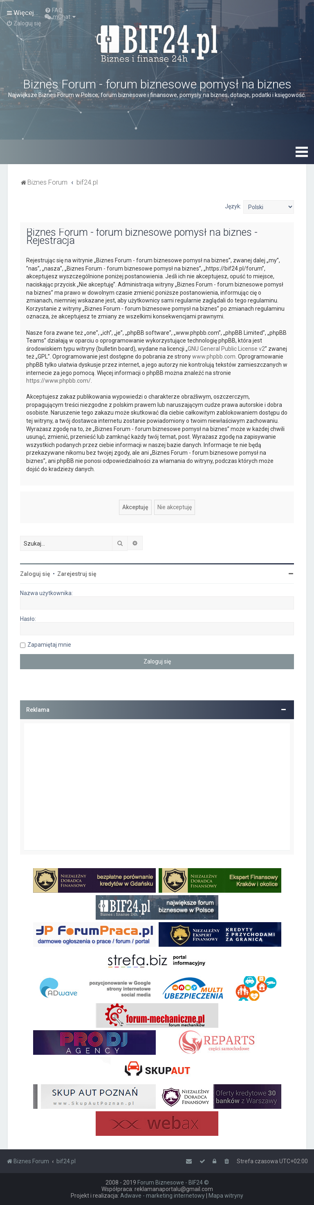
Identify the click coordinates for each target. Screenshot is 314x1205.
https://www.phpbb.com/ (58, 380)
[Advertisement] (157, 786)
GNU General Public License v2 (226, 348)
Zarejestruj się (76, 574)
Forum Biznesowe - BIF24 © (173, 1182)
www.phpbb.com (214, 356)
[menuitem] (54, 10)
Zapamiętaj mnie (49, 644)
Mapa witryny (226, 1195)
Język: (233, 206)
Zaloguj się (35, 574)
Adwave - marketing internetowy (162, 1195)
